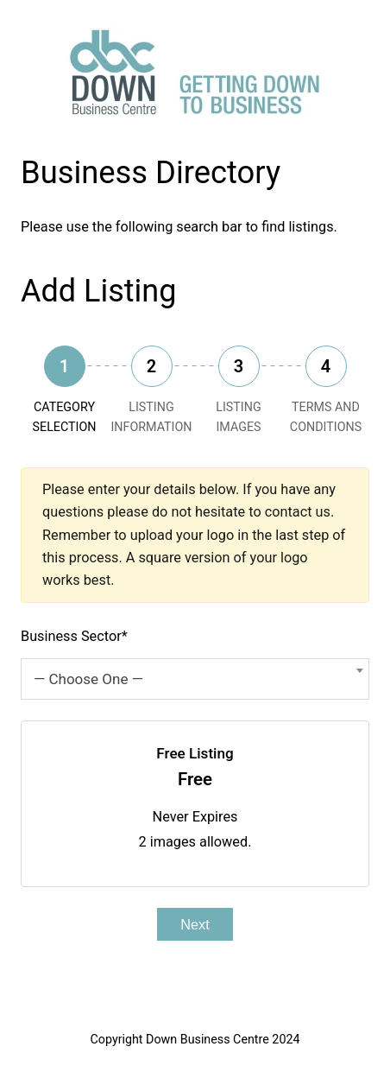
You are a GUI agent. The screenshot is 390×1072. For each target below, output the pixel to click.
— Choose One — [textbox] (88, 679)
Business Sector (74, 636)
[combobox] (195, 679)
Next (194, 924)
